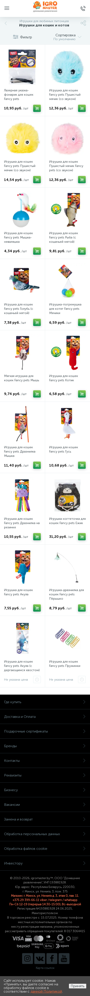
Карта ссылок (45, 968)
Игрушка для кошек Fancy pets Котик (63, 378)
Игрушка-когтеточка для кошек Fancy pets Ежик (67, 521)
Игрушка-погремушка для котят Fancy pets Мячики (65, 309)
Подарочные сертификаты (45, 731)
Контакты (45, 760)
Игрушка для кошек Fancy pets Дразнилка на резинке (22, 523)
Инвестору (45, 863)
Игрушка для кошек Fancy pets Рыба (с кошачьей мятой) (63, 237)
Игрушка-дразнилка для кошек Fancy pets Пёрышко (66, 594)
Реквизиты (45, 775)
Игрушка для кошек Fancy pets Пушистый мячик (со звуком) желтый (19, 168)
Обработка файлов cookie (45, 848)
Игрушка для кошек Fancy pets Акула (18, 592)
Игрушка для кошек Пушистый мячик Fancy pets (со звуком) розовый (66, 168)
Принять (78, 986)
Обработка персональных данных (45, 834)
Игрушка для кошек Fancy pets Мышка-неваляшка (18, 237)
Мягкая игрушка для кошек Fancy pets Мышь (21, 378)
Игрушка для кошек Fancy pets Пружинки (64, 664)
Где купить (45, 702)
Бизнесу (45, 790)
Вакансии (45, 804)
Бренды (45, 746)
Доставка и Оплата (45, 716)
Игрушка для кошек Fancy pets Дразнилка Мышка (19, 451)
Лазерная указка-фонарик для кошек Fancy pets (18, 94)
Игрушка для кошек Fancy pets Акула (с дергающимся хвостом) (22, 666)
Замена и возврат (45, 819)
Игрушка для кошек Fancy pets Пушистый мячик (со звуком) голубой (65, 96)
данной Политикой (46, 991)
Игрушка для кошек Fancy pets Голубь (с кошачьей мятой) (18, 309)
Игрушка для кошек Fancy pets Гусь (63, 449)
